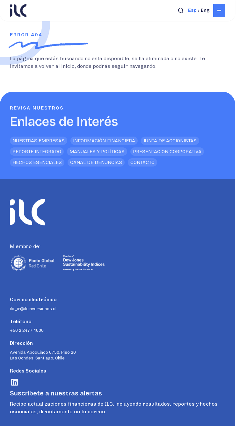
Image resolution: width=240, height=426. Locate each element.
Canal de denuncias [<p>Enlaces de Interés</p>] (96, 162)
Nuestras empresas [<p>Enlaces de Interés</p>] (38, 141)
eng (205, 10)
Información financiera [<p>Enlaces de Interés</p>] (104, 141)
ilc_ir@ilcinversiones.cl (33, 308)
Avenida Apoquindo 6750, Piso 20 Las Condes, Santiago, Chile (43, 355)
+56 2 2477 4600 (27, 330)
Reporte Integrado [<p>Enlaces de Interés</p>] (36, 151)
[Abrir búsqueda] (181, 10)
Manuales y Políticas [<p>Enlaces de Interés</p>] (97, 151)
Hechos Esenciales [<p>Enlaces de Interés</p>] (37, 162)
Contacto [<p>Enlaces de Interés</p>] (142, 162)
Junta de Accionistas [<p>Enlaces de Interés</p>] (170, 141)
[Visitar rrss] (14, 382)
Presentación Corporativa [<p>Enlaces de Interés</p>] (167, 151)
